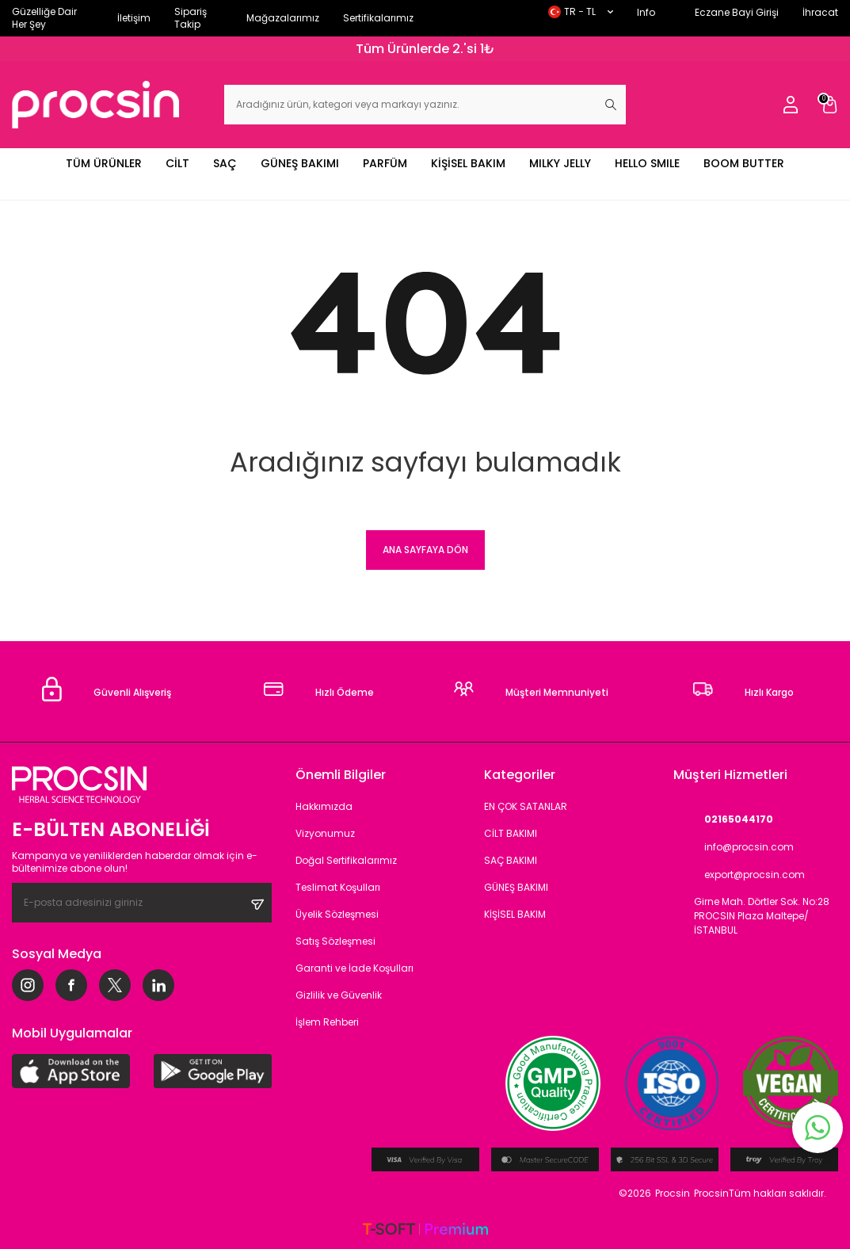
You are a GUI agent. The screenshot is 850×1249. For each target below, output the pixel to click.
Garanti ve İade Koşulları (354, 968)
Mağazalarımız (282, 18)
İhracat (820, 12)
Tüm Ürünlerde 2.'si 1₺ (425, 49)
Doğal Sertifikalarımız (346, 860)
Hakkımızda (324, 806)
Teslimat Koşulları (337, 887)
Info (646, 12)
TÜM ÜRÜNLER (104, 163)
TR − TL (580, 11)
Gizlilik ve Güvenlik (338, 995)
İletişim (134, 18)
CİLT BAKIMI (510, 833)
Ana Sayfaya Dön (425, 549)
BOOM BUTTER (743, 163)
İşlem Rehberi (327, 1022)
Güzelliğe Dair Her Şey (44, 18)
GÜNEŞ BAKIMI (300, 163)
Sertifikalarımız (378, 18)
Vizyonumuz (325, 833)
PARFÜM (385, 163)
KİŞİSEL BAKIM (468, 163)
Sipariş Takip (190, 18)
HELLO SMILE (647, 163)
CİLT (177, 163)
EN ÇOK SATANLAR (525, 806)
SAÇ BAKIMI (510, 860)
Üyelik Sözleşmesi (337, 914)
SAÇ (225, 163)
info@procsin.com (733, 846)
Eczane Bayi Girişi (737, 12)
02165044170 (723, 819)
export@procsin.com (739, 874)
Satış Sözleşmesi (335, 941)
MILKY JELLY (560, 163)
